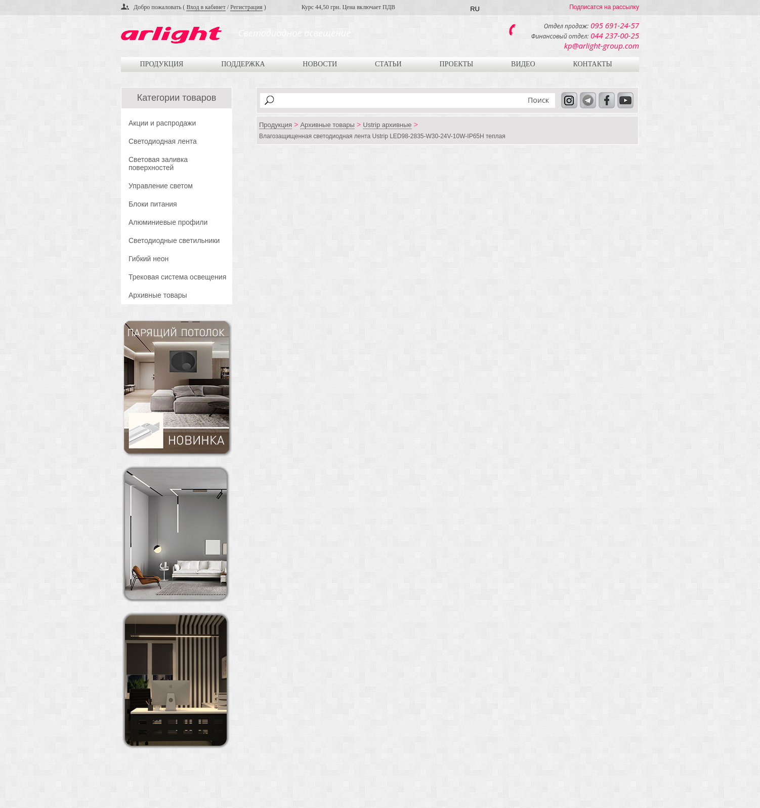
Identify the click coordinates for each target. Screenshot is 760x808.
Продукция (161, 64)
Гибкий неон (148, 259)
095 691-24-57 (614, 25)
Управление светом (161, 186)
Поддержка (243, 64)
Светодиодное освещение (294, 33)
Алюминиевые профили (168, 222)
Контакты (592, 64)
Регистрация (246, 7)
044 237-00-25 (614, 35)
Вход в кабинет (205, 7)
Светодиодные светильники (174, 240)
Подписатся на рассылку (604, 7)
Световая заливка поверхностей (158, 163)
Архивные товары (158, 295)
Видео (523, 64)
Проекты (456, 64)
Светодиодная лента (163, 141)
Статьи (388, 64)
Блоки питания (153, 204)
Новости (320, 64)
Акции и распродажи (162, 123)
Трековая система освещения (177, 277)
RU (475, 9)
